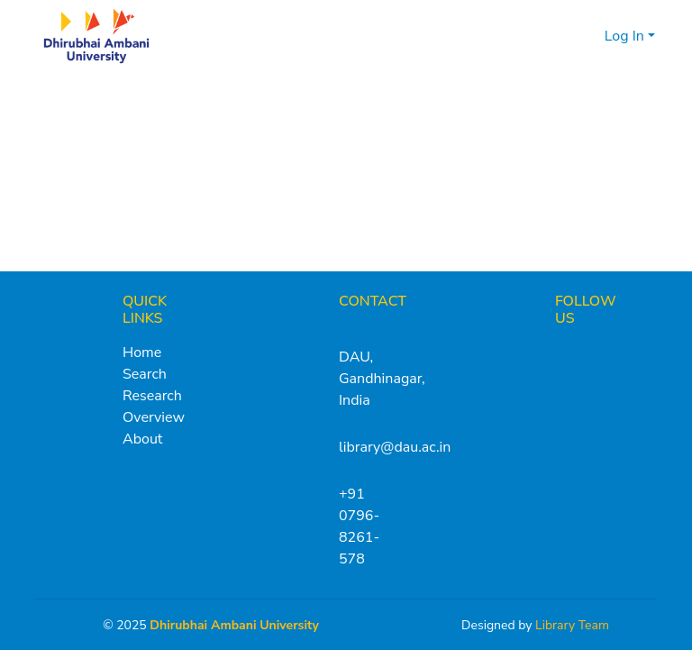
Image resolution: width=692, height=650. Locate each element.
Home (142, 352)
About (142, 439)
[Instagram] (595, 352)
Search (145, 374)
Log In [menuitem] (624, 36)
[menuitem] (588, 36)
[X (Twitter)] (564, 352)
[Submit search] (562, 36)
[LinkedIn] (626, 352)
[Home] (96, 36)
